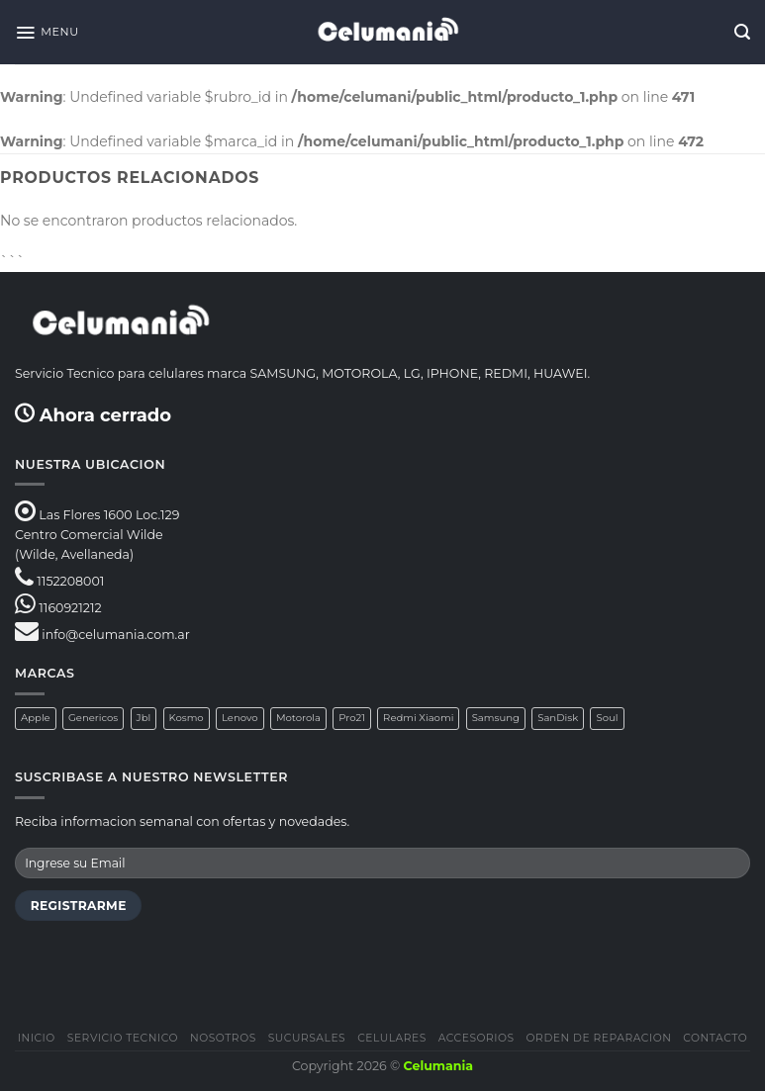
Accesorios (476, 1038)
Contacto (715, 1038)
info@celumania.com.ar (116, 634)
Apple (35, 717)
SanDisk (557, 717)
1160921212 (70, 607)
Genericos (93, 717)
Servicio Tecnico (122, 1038)
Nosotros (223, 1038)
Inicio (36, 1038)
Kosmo (186, 717)
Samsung (496, 717)
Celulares (392, 1038)
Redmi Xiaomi (418, 717)
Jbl (144, 717)
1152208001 (70, 581)
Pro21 (351, 717)
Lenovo (240, 717)
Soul (607, 717)
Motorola (298, 717)
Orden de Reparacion (599, 1038)
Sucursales (307, 1038)
